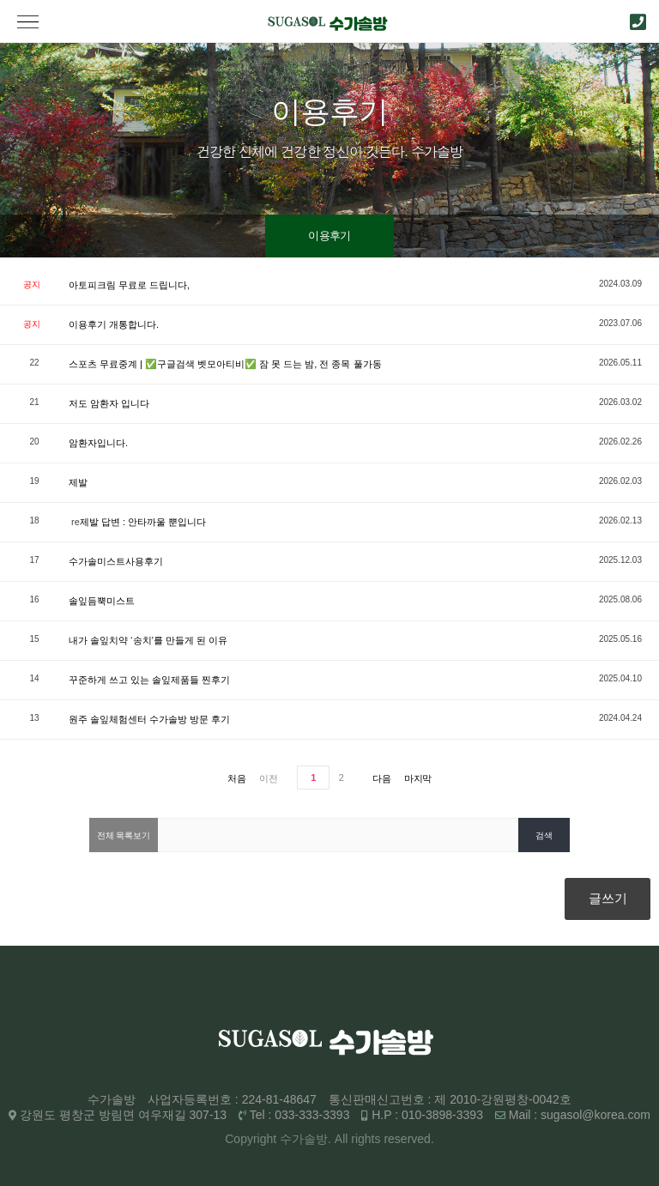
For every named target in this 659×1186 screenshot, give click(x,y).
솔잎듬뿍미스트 (102, 601)
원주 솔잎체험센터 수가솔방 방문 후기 (149, 719)
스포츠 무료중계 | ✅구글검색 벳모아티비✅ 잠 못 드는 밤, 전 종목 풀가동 (225, 364)
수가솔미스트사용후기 (116, 561)
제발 (78, 482)
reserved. (408, 1139)
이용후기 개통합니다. (114, 324)
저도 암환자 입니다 (109, 403)
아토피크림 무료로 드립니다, (129, 285)
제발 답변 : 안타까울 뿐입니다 (143, 522)
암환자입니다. (98, 443)
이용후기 (329, 235)
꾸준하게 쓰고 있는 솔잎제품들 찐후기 (149, 680)
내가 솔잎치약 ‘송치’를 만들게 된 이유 (148, 640)
